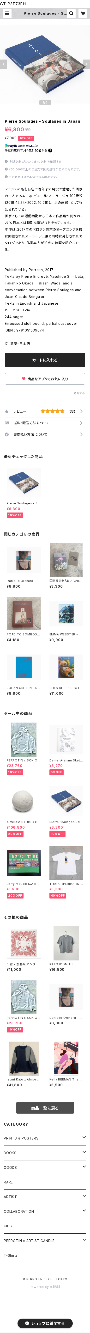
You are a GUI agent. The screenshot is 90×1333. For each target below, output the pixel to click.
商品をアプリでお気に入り (45, 379)
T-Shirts (11, 1255)
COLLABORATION (19, 1211)
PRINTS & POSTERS (21, 1138)
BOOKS (10, 1153)
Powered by (45, 1287)
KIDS (8, 1226)
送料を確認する (51, 161)
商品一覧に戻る (45, 1108)
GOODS (10, 1167)
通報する (79, 393)
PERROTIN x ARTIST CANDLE (29, 1241)
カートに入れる (45, 360)
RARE (8, 1182)
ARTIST (10, 1197)
